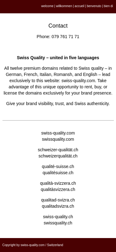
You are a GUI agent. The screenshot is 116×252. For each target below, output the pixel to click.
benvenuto (94, 6)
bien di (108, 6)
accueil (79, 6)
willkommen (64, 6)
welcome (47, 6)
